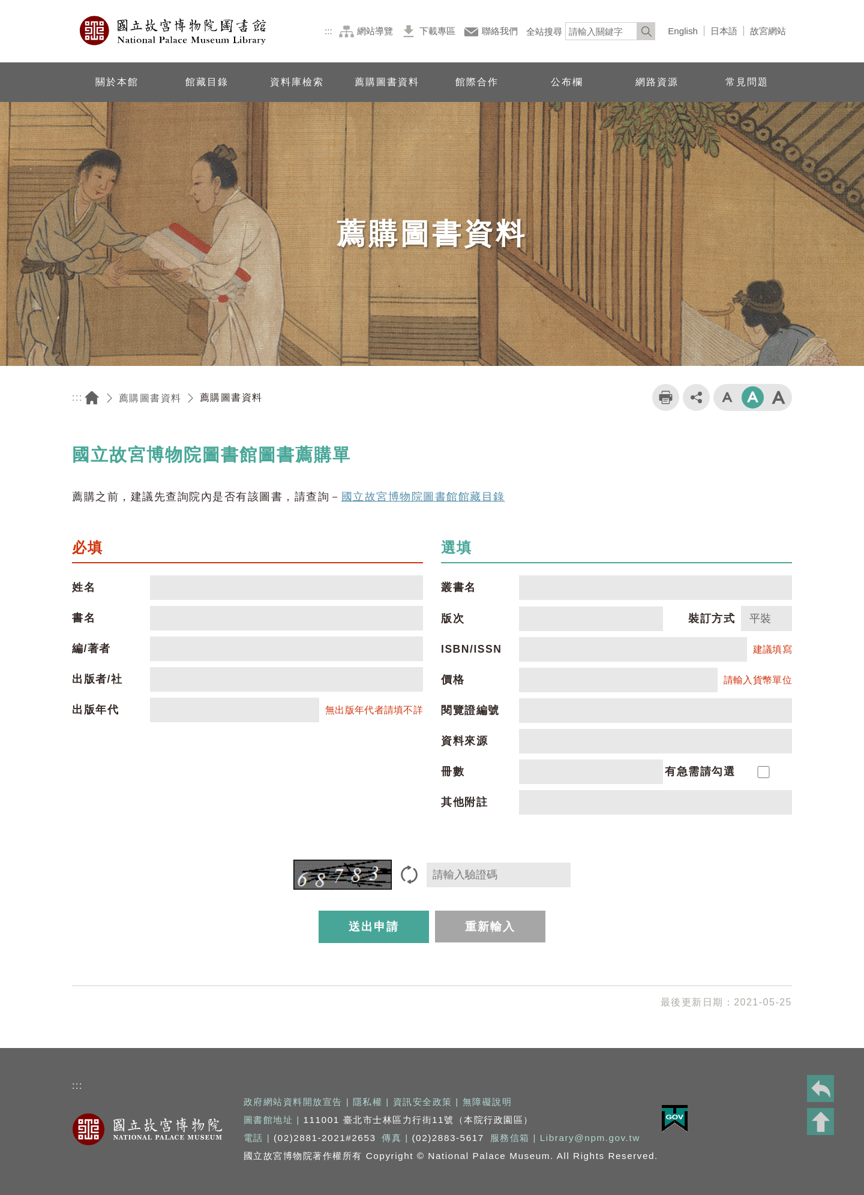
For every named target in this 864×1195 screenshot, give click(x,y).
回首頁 (92, 398)
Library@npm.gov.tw (590, 1138)
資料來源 (464, 741)
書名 (83, 618)
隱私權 (368, 1102)
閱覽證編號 (470, 710)
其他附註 (464, 802)
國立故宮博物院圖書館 (174, 31)
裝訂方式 (711, 618)
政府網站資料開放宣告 (293, 1102)
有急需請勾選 (700, 771)
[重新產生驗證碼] (409, 874)
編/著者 (91, 648)
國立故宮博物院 (147, 1129)
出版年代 (95, 710)
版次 (452, 618)
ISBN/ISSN (471, 649)
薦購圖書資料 (150, 398)
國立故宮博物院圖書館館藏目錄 (423, 496)
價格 (452, 680)
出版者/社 (97, 679)
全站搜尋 (544, 31)
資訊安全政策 (422, 1102)
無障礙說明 (487, 1102)
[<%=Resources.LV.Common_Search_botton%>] (646, 31)
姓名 (83, 587)
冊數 (452, 771)
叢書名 (458, 587)
